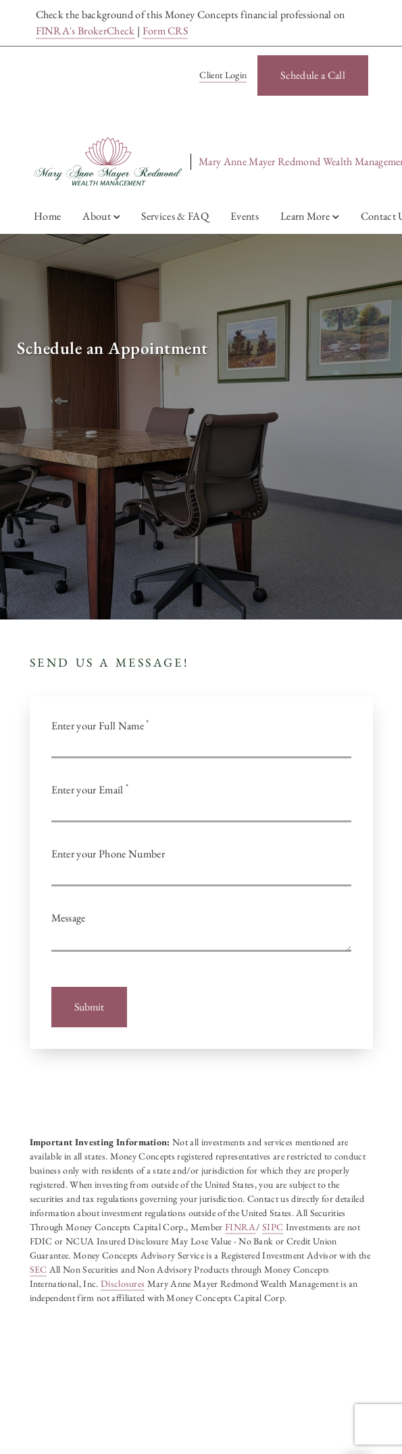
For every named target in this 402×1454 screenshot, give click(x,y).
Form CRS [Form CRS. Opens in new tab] (166, 31)
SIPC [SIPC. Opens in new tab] (272, 1227)
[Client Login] (221, 76)
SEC (38, 1269)
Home (47, 216)
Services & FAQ (174, 216)
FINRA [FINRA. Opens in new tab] (240, 1227)
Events (244, 216)
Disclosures (123, 1283)
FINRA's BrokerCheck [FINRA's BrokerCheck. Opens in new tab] (85, 31)
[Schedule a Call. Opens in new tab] (312, 75)
